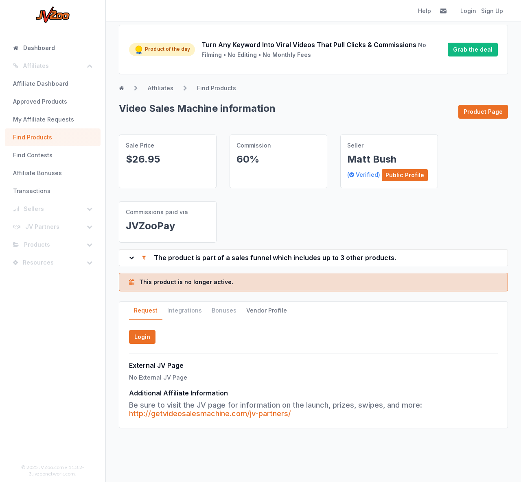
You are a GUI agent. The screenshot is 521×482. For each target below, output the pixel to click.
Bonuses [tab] (224, 310)
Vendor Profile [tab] (266, 310)
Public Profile (404, 175)
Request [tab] (146, 310)
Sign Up (492, 10)
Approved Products (40, 101)
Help (424, 10)
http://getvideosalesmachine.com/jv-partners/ (210, 413)
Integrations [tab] (184, 310)
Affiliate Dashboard (40, 83)
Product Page (483, 111)
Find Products (32, 137)
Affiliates (160, 88)
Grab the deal (473, 49)
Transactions (31, 190)
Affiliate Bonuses (37, 172)
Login (468, 10)
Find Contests (33, 155)
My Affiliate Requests (43, 119)
